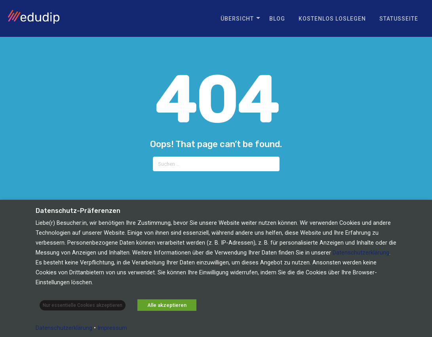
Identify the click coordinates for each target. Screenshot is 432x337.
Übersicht (237, 18)
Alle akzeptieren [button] (167, 305)
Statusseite (398, 18)
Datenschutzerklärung (361, 252)
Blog (277, 18)
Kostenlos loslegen (332, 18)
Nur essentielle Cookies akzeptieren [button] (82, 305)
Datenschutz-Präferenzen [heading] (78, 211)
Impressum (112, 327)
